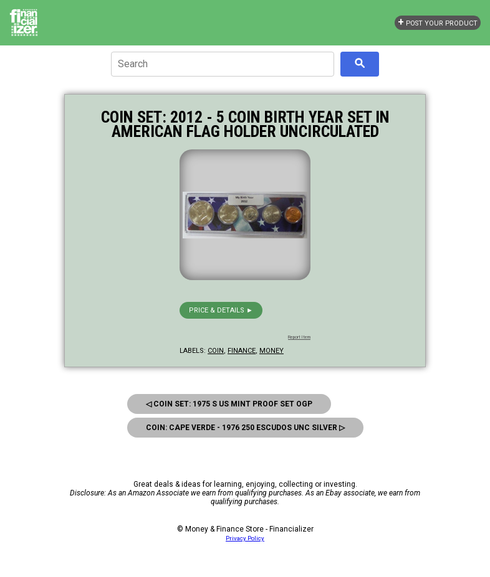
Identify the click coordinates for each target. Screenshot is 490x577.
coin (216, 351)
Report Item (299, 337)
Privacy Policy (245, 538)
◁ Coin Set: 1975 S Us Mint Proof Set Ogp (229, 404)
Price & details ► (221, 310)
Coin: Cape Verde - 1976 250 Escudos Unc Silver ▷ (245, 427)
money (271, 351)
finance (242, 351)
